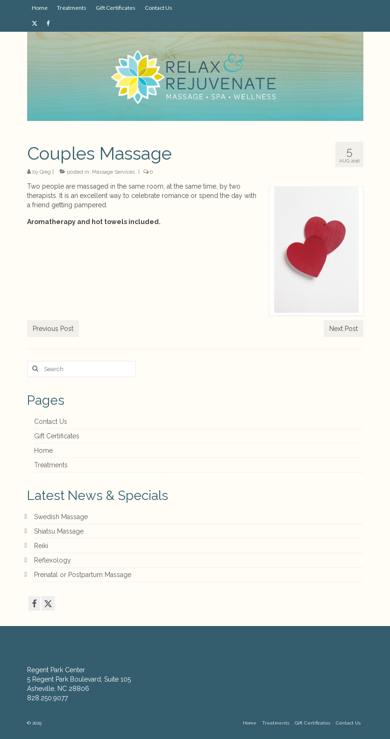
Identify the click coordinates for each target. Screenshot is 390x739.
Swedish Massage (61, 517)
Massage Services (113, 172)
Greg (45, 172)
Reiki (41, 545)
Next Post (343, 328)
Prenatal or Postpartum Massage (82, 574)
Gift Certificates (56, 436)
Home (43, 450)
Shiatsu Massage (59, 531)
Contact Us (50, 421)
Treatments (51, 465)
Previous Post (53, 328)
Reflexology (52, 560)
